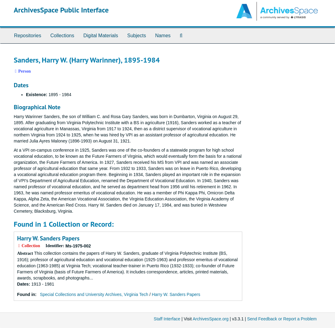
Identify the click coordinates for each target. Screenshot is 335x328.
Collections (62, 35)
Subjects (136, 35)
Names (163, 35)
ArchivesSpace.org (211, 318)
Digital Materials (100, 35)
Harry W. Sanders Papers (48, 238)
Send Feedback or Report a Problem (282, 318)
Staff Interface (167, 318)
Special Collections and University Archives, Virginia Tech (94, 294)
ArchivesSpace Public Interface (61, 10)
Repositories (27, 35)
